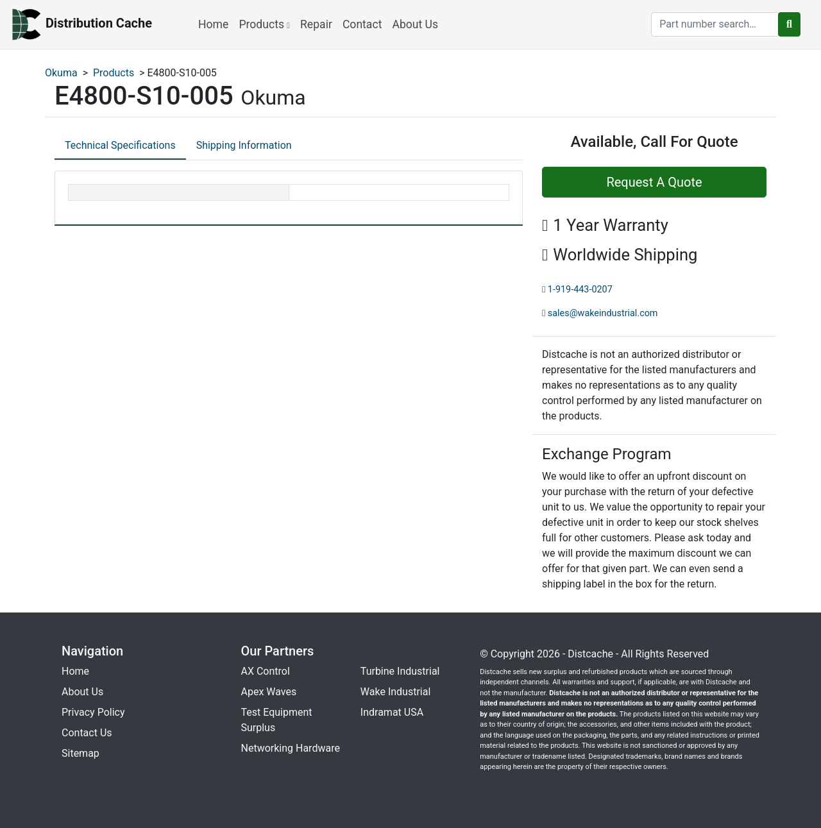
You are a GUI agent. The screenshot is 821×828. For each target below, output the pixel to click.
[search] (715, 24)
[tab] (120, 146)
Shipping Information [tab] (244, 145)
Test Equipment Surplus (276, 720)
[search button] (789, 24)
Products (264, 24)
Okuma (61, 73)
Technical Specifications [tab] (120, 145)
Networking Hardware (290, 748)
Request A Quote (654, 182)
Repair (316, 24)
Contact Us (87, 733)
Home (213, 24)
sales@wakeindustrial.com (603, 313)
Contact (362, 24)
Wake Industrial (395, 692)
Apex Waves (269, 692)
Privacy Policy (93, 712)
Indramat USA (391, 712)
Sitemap (80, 753)
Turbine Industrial (400, 671)
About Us (415, 24)
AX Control (265, 671)
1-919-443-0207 (580, 289)
